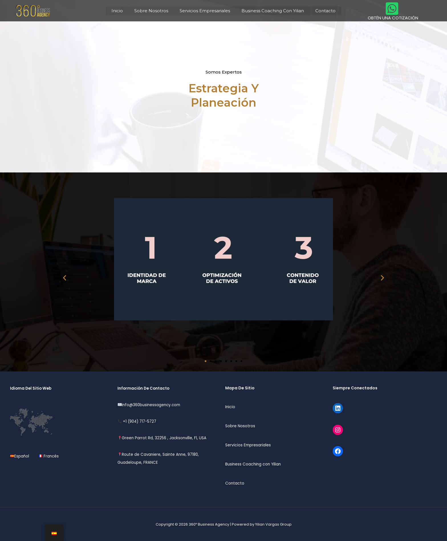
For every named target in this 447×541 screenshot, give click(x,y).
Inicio (123, 10)
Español (21, 456)
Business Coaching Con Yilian (270, 10)
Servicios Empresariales (205, 10)
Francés (48, 456)
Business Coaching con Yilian (254, 464)
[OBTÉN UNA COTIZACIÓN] (391, 10)
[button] (64, 277)
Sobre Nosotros (154, 10)
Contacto (320, 10)
